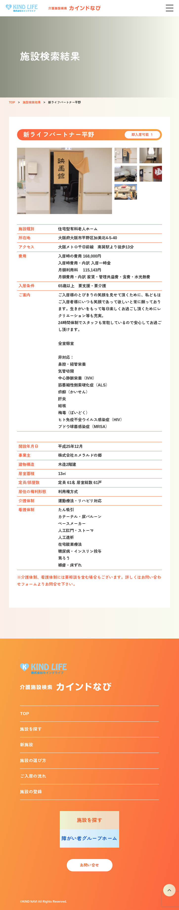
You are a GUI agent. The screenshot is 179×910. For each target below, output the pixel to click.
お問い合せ (89, 865)
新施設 (26, 744)
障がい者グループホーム (89, 838)
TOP (24, 713)
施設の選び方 (33, 760)
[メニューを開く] (169, 8)
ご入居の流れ (33, 776)
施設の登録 (31, 792)
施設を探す (31, 729)
